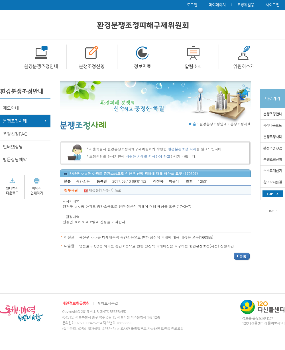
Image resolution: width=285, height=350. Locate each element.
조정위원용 (245, 5)
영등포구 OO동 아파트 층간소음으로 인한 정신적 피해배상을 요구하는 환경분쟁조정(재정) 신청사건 (156, 246)
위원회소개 (244, 66)
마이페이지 (217, 5)
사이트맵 (272, 5)
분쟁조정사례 (15, 120)
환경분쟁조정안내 (41, 66)
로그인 (192, 5)
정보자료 (142, 66)
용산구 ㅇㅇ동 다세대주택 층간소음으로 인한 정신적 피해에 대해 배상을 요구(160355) (146, 237)
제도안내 (11, 108)
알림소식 (193, 66)
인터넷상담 (13, 146)
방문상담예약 (15, 159)
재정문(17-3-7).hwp (102, 190)
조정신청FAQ (15, 133)
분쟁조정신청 (92, 66)
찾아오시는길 (107, 303)
